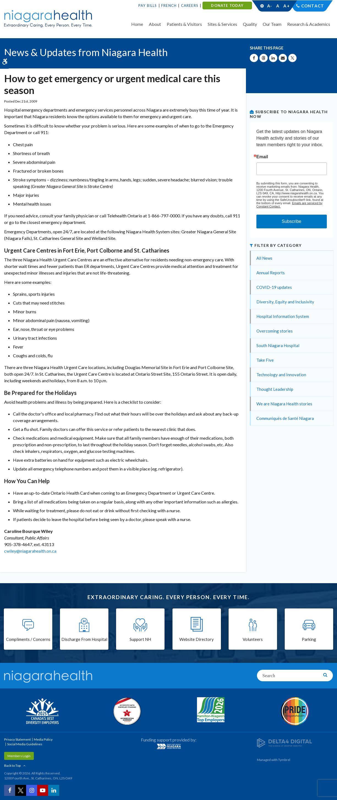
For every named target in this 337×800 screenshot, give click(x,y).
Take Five (265, 360)
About (155, 24)
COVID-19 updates (274, 287)
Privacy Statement (17, 739)
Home (137, 24)
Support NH (140, 639)
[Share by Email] (283, 58)
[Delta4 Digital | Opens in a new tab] (284, 742)
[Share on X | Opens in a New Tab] (292, 58)
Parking (309, 639)
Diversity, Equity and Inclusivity (285, 301)
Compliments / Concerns (28, 639)
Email (262, 157)
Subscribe (291, 221)
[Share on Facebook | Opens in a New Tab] (254, 58)
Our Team (272, 24)
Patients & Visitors (184, 24)
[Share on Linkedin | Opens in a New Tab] (273, 58)
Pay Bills (147, 5)
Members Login (19, 756)
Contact (312, 5)
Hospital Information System (282, 316)
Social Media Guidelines (24, 744)
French (169, 5)
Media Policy (43, 739)
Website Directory (196, 639)
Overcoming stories (274, 330)
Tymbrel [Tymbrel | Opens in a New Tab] (284, 760)
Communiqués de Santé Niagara (285, 418)
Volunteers (253, 639)
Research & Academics (308, 24)
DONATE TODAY (227, 5)
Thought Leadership (274, 389)
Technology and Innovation (281, 374)
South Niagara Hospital (277, 345)
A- (269, 5)
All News (264, 258)
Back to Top (12, 765)
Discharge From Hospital (84, 639)
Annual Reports (270, 272)
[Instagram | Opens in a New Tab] (31, 790)
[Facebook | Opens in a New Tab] (9, 790)
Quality (250, 24)
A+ (286, 5)
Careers (189, 5)
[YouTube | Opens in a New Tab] (42, 790)
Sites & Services (222, 24)
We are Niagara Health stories (284, 403)
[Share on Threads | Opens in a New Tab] (263, 58)
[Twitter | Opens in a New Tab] (20, 790)
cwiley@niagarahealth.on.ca (30, 550)
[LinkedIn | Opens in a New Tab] (53, 790)
